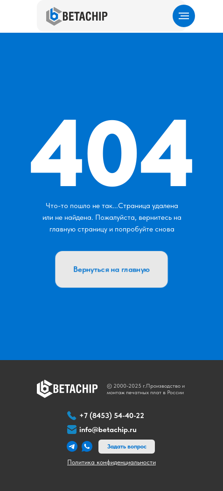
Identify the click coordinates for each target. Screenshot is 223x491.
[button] (126, 447)
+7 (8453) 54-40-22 (111, 415)
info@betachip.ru (108, 429)
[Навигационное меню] (184, 16)
